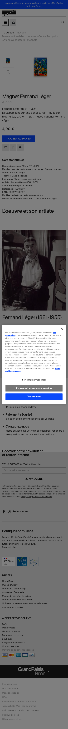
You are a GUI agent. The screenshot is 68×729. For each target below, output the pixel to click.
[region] (34, 364)
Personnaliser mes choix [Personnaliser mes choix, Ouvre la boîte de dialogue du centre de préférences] (34, 380)
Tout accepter (34, 396)
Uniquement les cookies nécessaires (34, 388)
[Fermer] (61, 328)
